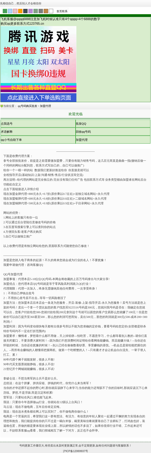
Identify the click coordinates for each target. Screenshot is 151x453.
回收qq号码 (83, 131)
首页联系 (62, 11)
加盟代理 (45, 106)
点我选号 (7, 123)
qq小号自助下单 (11, 139)
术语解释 (7, 131)
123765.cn (36, 23)
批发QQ (81, 123)
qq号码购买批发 (28, 106)
